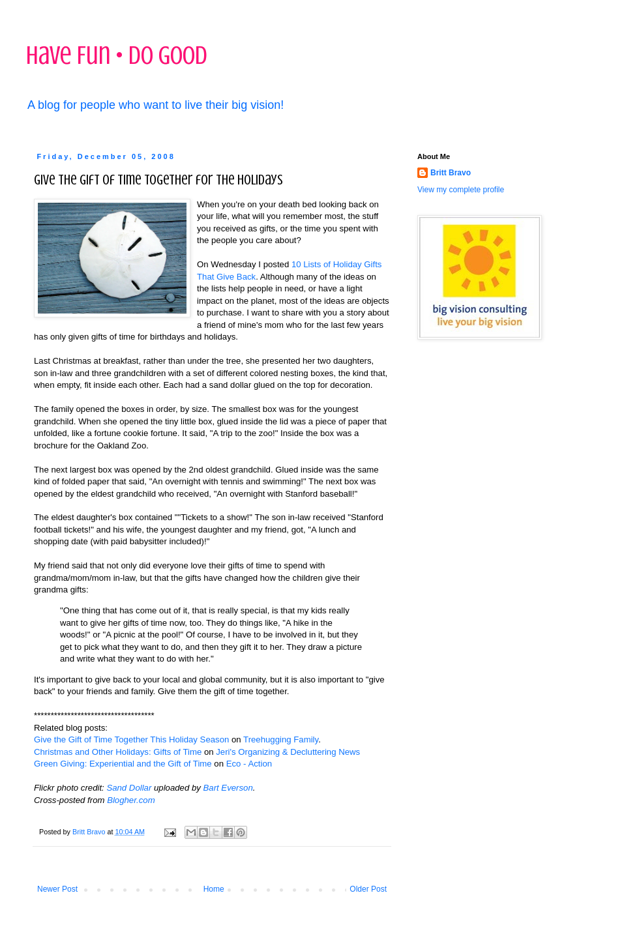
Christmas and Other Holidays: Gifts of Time (117, 752)
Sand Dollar (128, 788)
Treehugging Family (280, 739)
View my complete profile (460, 189)
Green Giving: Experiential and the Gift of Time (123, 763)
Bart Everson (228, 788)
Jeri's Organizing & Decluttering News (288, 752)
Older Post (368, 889)
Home (213, 889)
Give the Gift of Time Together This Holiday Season (131, 739)
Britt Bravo (450, 172)
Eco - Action (249, 763)
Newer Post (57, 889)
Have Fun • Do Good (116, 55)
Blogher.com (131, 800)
